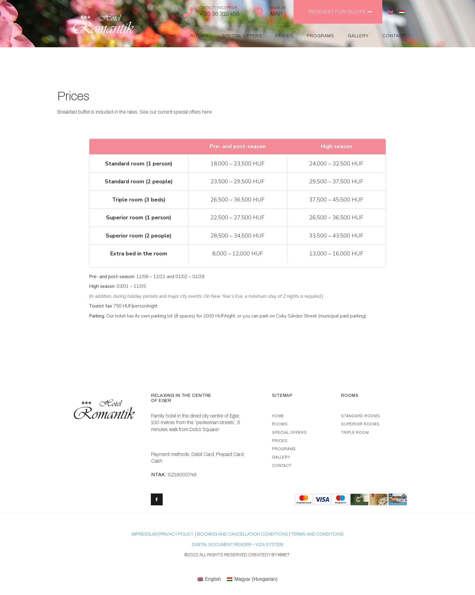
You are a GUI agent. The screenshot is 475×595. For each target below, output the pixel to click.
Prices (284, 36)
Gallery (358, 36)
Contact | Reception (218, 7)
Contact (394, 36)
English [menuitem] (213, 579)
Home (170, 36)
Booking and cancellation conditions (242, 534)
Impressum (144, 534)
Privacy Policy (176, 534)
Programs (320, 36)
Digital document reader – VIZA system (237, 544)
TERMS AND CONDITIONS (317, 534)
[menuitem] (390, 12)
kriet (284, 555)
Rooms (199, 36)
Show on (278, 7)
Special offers (242, 36)
